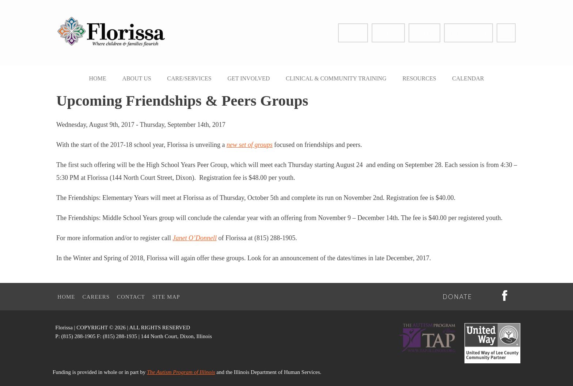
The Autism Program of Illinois (181, 372)
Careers (424, 33)
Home (97, 78)
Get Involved (248, 78)
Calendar (468, 78)
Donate (353, 33)
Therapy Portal (468, 33)
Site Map (166, 297)
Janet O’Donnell (194, 238)
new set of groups (250, 144)
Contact (388, 33)
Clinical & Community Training (336, 78)
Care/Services (189, 78)
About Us (136, 78)
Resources (419, 78)
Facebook (506, 33)
